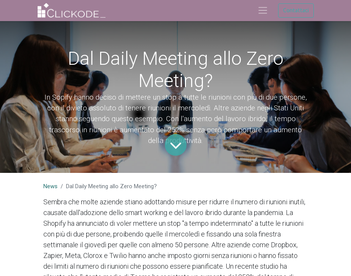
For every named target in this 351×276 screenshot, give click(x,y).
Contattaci (296, 10)
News (50, 186)
